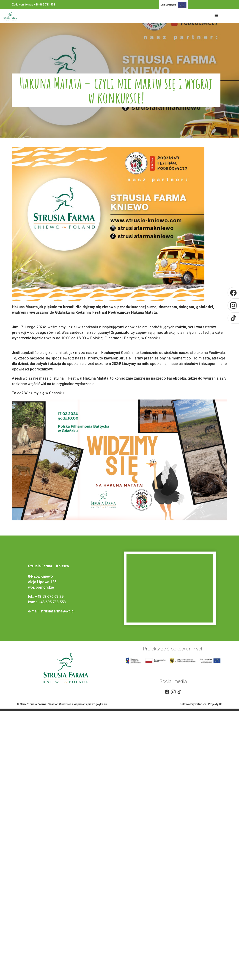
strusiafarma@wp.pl (57, 611)
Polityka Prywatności (193, 704)
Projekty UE (215, 704)
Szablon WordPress (60, 704)
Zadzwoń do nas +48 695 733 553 (33, 4)
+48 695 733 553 (52, 602)
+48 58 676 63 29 (49, 596)
